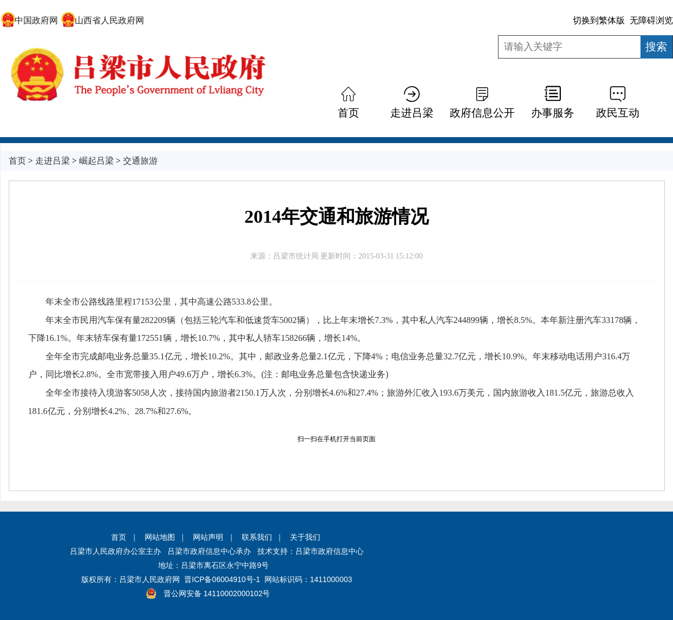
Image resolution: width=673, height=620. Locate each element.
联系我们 (257, 537)
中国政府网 (30, 20)
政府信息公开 (482, 113)
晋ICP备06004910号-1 (222, 579)
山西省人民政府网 (103, 20)
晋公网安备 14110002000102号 (217, 593)
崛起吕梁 (96, 160)
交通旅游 (140, 160)
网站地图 (160, 537)
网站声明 (208, 537)
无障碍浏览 (651, 20)
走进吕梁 (411, 113)
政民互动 (617, 113)
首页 (348, 113)
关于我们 (305, 537)
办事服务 (552, 113)
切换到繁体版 (599, 20)
